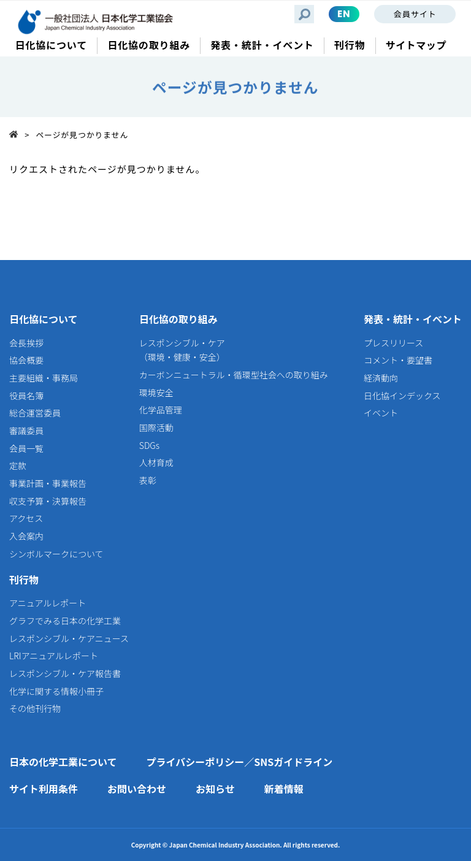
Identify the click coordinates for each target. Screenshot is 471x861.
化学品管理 (160, 410)
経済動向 (381, 378)
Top (17, 134)
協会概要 (26, 360)
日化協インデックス (402, 395)
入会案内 (26, 536)
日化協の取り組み (178, 319)
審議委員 (26, 430)
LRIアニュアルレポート (53, 655)
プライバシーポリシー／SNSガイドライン (240, 761)
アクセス (26, 518)
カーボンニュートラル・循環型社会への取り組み (233, 375)
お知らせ (215, 788)
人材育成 (156, 462)
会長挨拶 (26, 343)
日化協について (43, 319)
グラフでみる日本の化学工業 (65, 620)
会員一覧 (26, 448)
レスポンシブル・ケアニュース (69, 638)
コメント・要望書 (398, 360)
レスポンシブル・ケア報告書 (65, 673)
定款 (17, 465)
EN (344, 13)
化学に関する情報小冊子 (56, 691)
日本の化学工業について (63, 761)
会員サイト (415, 14)
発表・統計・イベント (413, 319)
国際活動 (156, 427)
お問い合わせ (136, 788)
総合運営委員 (35, 413)
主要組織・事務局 (43, 378)
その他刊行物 (35, 708)
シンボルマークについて (56, 554)
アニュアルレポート (47, 603)
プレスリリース (393, 343)
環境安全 (156, 392)
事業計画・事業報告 (47, 483)
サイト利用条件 (43, 788)
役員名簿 (26, 395)
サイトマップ (416, 45)
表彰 (147, 480)
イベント (381, 413)
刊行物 (24, 579)
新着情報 (284, 788)
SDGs (149, 445)
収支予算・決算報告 (47, 501)
